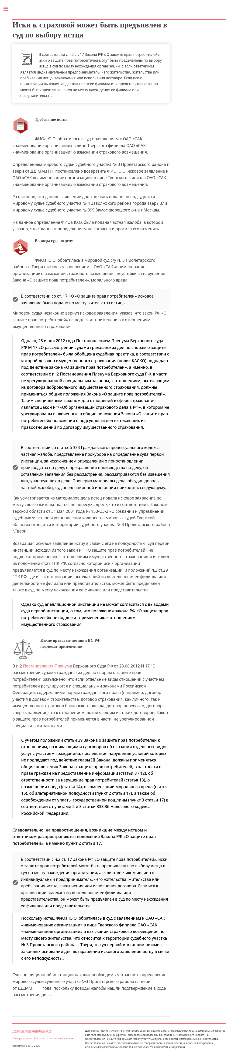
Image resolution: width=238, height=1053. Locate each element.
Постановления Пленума (48, 666)
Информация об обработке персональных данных (42, 1038)
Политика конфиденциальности (31, 1030)
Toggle (8, 8)
